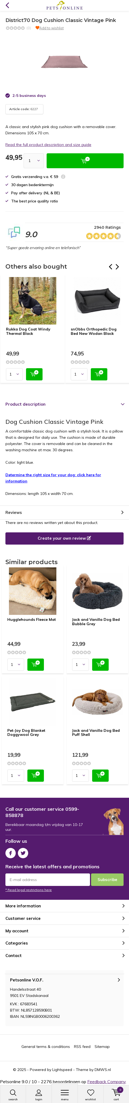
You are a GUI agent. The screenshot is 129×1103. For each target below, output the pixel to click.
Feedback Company (106, 1081)
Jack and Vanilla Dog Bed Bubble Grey (96, 621)
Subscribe (107, 879)
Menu (65, 1095)
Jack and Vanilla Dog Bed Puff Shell (96, 732)
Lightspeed (62, 1069)
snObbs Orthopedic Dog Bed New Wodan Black (94, 331)
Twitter (23, 852)
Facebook (10, 852)
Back (7, 5)
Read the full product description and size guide (48, 144)
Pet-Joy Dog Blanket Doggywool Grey (26, 732)
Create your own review (64, 538)
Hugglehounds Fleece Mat (31, 619)
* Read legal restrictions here (28, 890)
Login (38, 1095)
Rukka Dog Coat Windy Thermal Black (28, 331)
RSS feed (82, 1046)
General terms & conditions (45, 1046)
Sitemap (102, 1046)
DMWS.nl (103, 1069)
